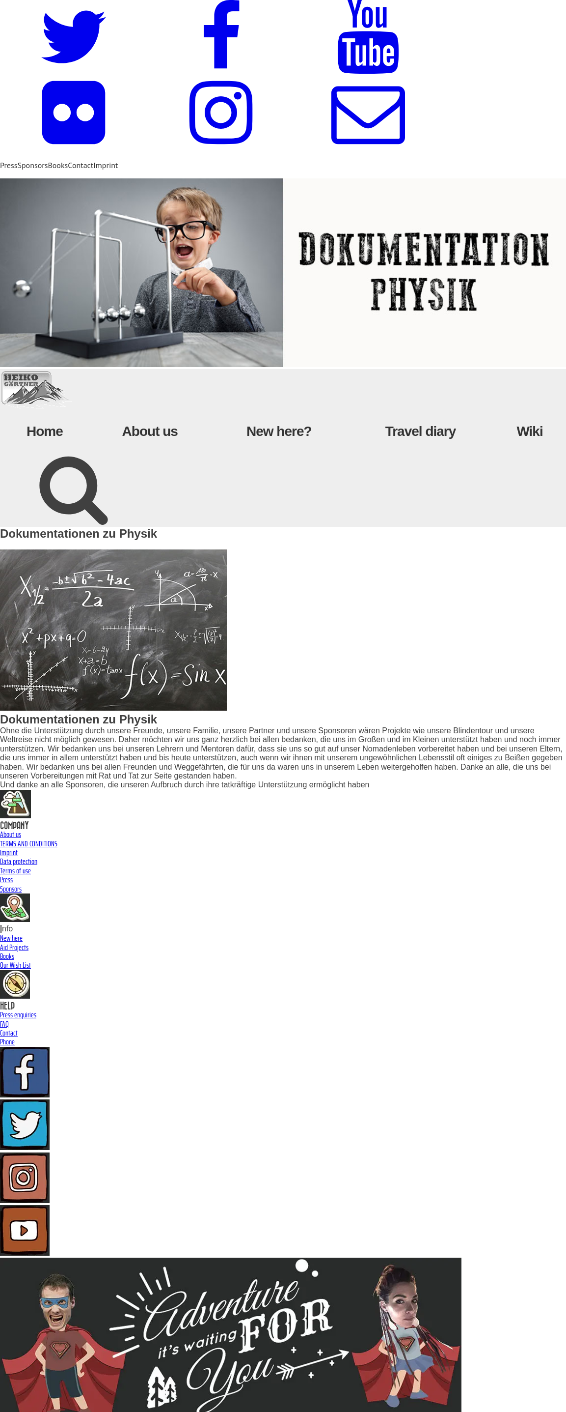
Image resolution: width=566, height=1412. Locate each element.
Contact (80, 165)
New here (11, 938)
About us (150, 431)
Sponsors (32, 165)
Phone (7, 1042)
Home (45, 431)
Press (8, 165)
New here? (279, 431)
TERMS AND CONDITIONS (28, 843)
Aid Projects (14, 947)
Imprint (105, 165)
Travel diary (420, 431)
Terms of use (15, 870)
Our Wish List (15, 965)
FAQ (4, 1024)
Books (58, 165)
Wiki (529, 431)
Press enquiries (18, 1015)
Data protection (18, 861)
